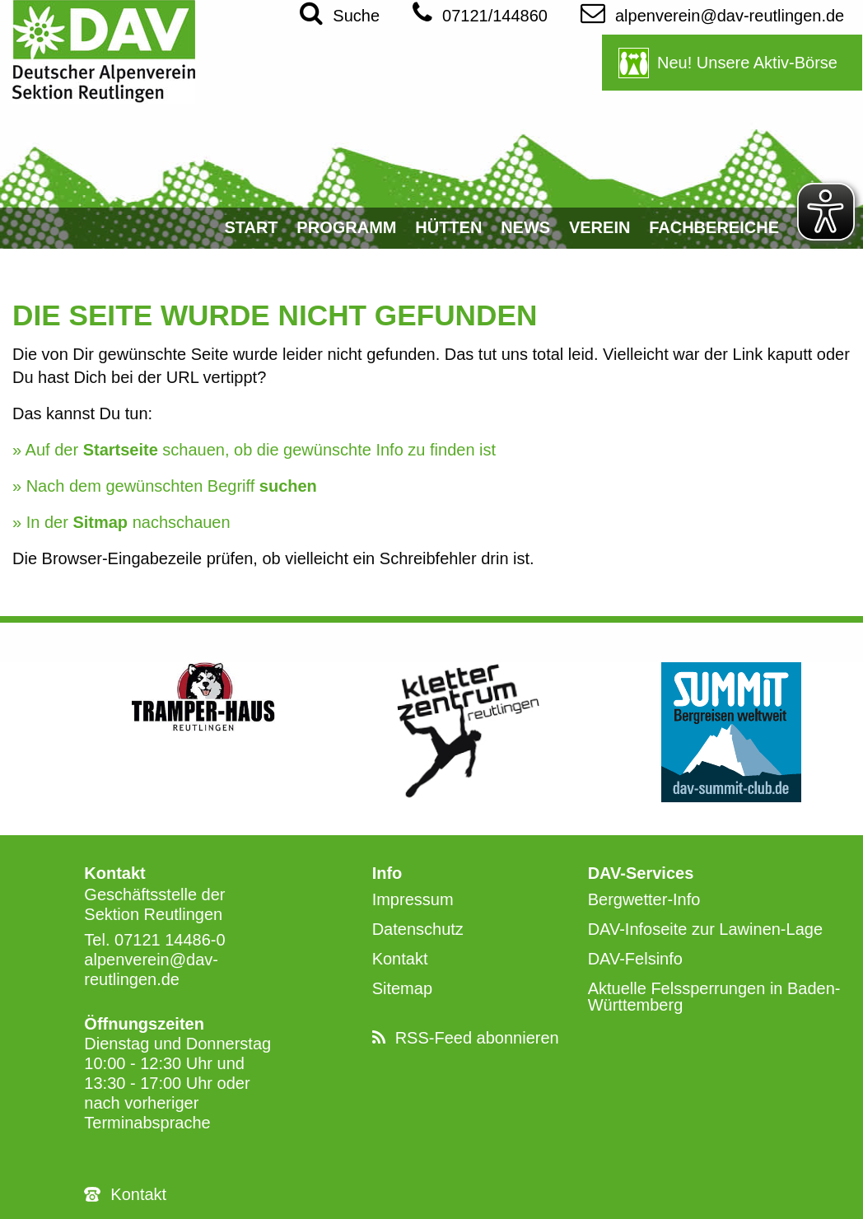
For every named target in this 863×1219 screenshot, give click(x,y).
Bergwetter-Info (644, 899)
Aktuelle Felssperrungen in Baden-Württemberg (714, 996)
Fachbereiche (714, 227)
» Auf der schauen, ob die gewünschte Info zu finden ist (254, 450)
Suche (340, 12)
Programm (346, 227)
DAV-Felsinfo (635, 959)
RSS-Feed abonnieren (477, 1038)
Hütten (448, 227)
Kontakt (138, 1194)
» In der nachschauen (121, 522)
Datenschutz (418, 929)
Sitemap (402, 988)
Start (251, 227)
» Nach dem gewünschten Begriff (164, 486)
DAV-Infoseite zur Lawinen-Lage (705, 929)
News (525, 227)
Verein (599, 227)
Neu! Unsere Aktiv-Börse (747, 63)
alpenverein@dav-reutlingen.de (712, 12)
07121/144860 (480, 12)
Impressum (413, 899)
